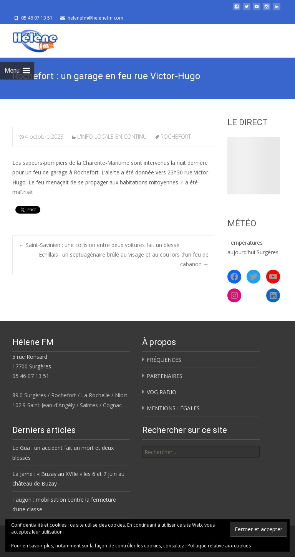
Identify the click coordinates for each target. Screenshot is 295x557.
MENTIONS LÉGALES (173, 408)
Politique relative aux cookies (219, 545)
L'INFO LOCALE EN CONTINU (112, 136)
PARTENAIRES (164, 376)
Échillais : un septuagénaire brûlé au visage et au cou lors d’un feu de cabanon (124, 259)
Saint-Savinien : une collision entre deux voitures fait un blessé (99, 245)
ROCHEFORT (176, 136)
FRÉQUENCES (164, 359)
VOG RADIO (161, 392)
